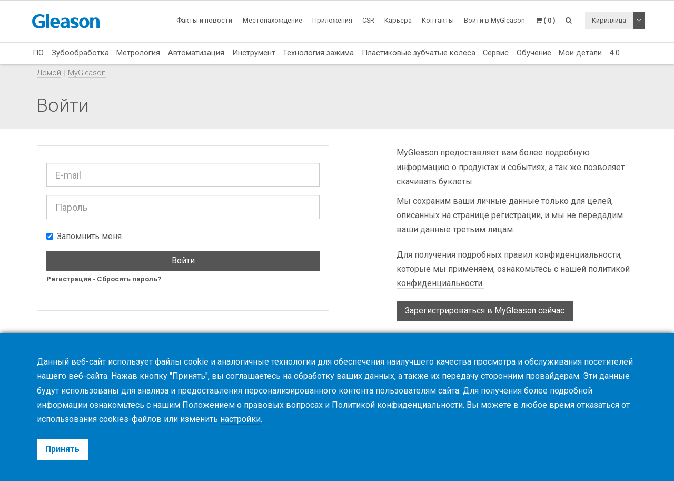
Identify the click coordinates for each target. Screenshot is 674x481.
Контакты (438, 20)
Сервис (496, 52)
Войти (183, 261)
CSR (368, 20)
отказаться (598, 405)
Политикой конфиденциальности (397, 405)
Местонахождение (272, 20)
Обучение (534, 52)
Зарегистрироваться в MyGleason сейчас (484, 311)
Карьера (398, 20)
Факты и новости (204, 20)
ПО (38, 52)
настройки (240, 419)
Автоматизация (196, 52)
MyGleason (87, 72)
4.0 (615, 52)
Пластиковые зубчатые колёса (418, 52)
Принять (62, 449)
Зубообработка (80, 52)
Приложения (332, 20)
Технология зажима (318, 52)
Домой (49, 72)
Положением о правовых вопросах (252, 405)
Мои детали (580, 52)
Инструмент (253, 52)
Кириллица (609, 20)
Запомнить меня (84, 236)
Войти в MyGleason (494, 20)
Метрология (138, 52)
